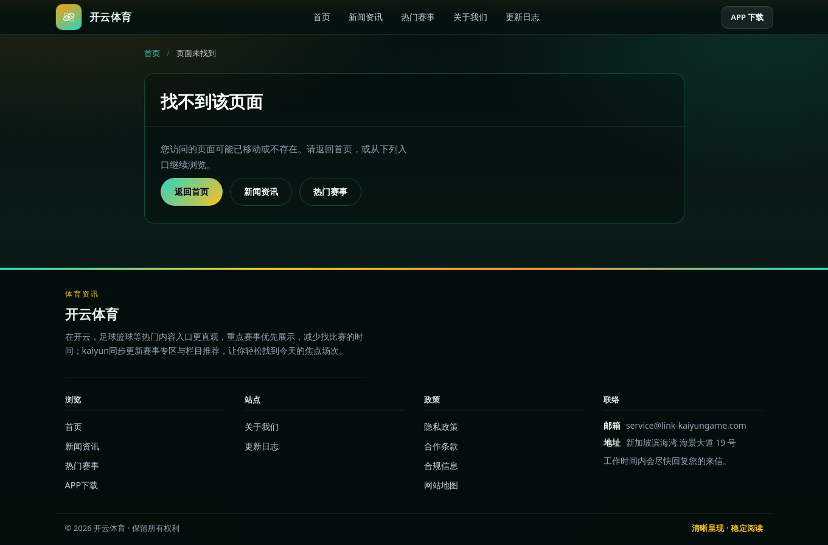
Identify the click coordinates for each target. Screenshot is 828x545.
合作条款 (441, 446)
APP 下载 (747, 17)
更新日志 (523, 17)
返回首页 (192, 191)
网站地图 (441, 485)
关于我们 (470, 17)
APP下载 (82, 485)
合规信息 (441, 465)
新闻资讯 (366, 17)
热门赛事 (418, 17)
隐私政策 (441, 426)
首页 (321, 17)
